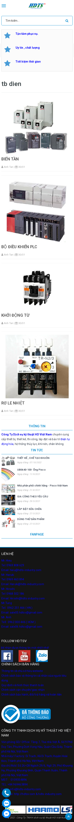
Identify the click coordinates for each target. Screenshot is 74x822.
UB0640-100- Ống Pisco (31, 469)
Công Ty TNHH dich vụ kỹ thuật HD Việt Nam (41, 817)
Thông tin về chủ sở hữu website (22, 670)
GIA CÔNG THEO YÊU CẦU (32, 496)
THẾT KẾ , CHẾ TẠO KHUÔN (33, 457)
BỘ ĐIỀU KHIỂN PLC (19, 246)
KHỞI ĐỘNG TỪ (15, 315)
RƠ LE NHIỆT (13, 403)
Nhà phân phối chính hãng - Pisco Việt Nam (42, 485)
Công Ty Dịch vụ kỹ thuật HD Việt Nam (26, 434)
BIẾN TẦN (10, 159)
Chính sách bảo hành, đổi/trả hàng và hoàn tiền (31, 694)
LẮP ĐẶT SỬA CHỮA (29, 508)
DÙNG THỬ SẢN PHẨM (30, 519)
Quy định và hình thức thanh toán (22, 685)
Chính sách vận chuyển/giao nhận (23, 689)
